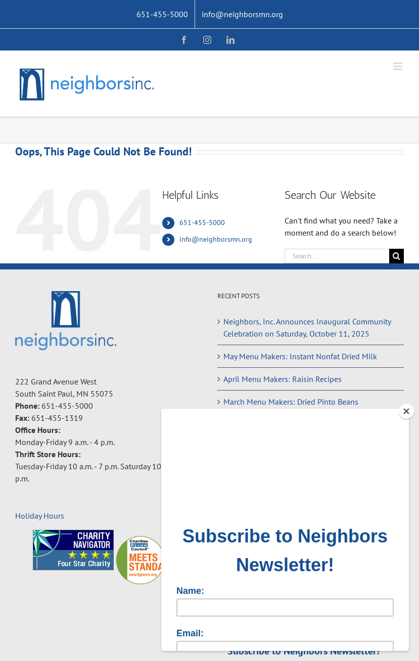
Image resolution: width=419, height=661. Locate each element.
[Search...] (337, 256)
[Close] (406, 411)
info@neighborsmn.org (215, 239)
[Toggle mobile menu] (398, 66)
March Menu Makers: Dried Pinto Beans (290, 402)
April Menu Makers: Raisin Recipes (282, 379)
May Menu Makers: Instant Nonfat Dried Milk (300, 356)
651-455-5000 (202, 222)
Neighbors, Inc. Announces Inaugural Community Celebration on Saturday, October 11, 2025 (307, 327)
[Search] (396, 256)
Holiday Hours (39, 516)
